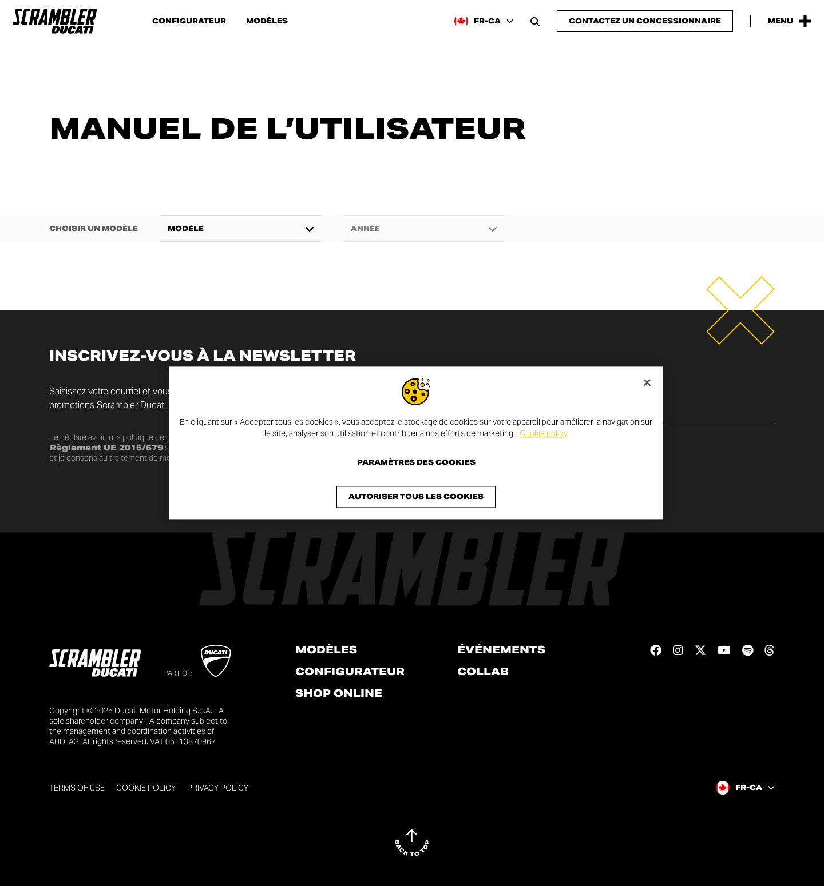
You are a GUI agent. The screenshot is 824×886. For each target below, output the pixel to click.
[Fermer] (647, 382)
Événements (501, 650)
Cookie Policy (146, 788)
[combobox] (241, 228)
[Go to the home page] (55, 21)
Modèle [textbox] (186, 228)
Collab (483, 672)
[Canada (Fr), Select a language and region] (483, 21)
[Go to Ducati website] (216, 661)
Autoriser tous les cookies (416, 497)
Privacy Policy (217, 788)
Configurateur (189, 21)
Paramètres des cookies (416, 463)
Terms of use (77, 788)
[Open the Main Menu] (789, 21)
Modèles (267, 21)
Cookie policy (544, 433)
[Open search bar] (535, 21)
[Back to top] (412, 842)
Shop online (338, 693)
